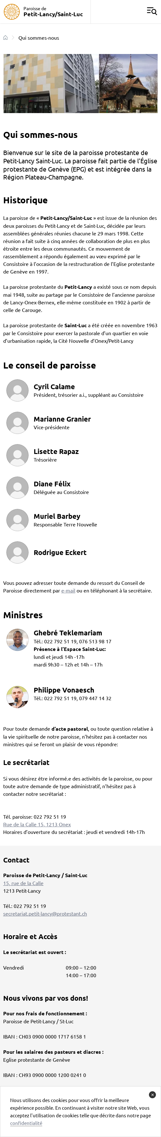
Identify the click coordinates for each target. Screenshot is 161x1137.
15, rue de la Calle (23, 883)
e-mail (68, 590)
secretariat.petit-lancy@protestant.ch (45, 913)
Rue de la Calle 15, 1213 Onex (37, 824)
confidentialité (26, 1123)
